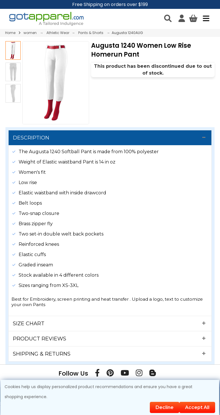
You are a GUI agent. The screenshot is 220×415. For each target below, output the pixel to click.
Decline (165, 407)
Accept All (197, 407)
